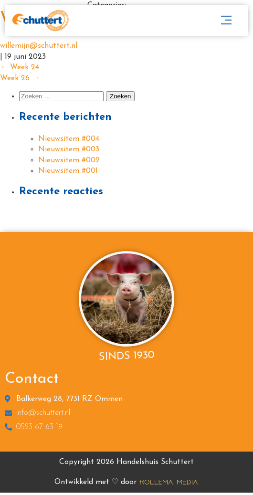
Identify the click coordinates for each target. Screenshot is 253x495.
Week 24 (19, 67)
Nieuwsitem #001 (68, 171)
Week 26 (20, 78)
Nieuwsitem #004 (68, 139)
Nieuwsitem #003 (68, 149)
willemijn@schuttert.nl (38, 46)
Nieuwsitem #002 (69, 160)
